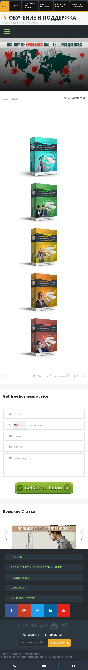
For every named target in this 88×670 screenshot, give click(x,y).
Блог (5, 98)
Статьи (14, 98)
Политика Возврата (62, 657)
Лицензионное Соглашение (20, 654)
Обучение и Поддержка (42, 17)
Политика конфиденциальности (24, 657)
